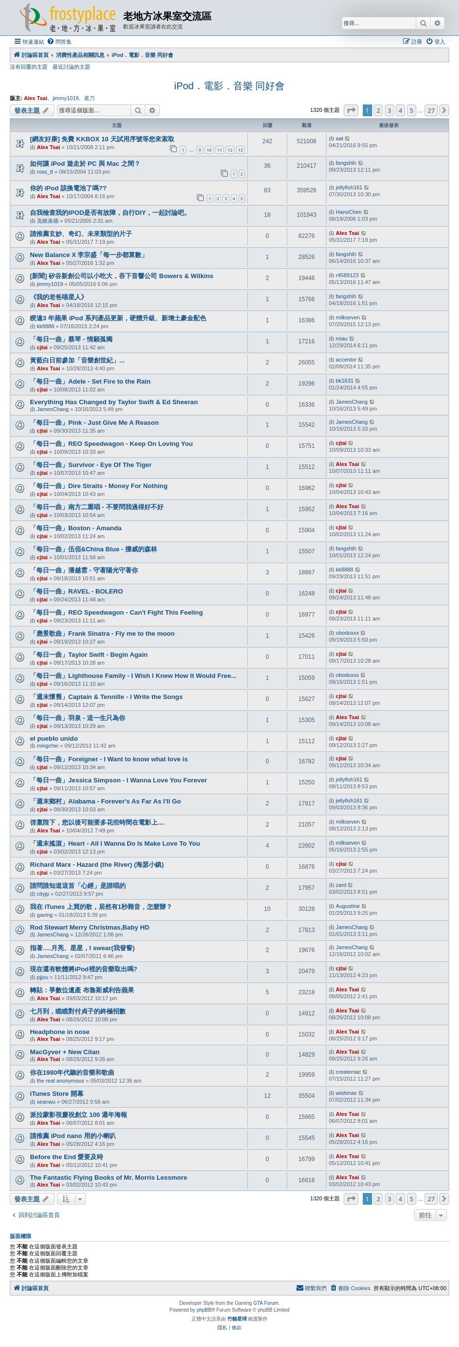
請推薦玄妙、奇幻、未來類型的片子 (81, 233)
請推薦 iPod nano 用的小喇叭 (73, 1136)
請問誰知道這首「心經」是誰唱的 (78, 885)
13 (240, 150)
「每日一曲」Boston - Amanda (76, 528)
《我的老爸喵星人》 (58, 297)
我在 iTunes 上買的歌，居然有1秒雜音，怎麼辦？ (101, 906)
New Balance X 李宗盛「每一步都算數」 (89, 255)
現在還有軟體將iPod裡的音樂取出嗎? (83, 969)
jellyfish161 (349, 187)
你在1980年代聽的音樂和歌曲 (72, 1072)
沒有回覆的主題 (29, 67)
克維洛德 (47, 221)
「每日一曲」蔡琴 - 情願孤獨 (71, 339)
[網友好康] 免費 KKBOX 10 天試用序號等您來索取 (102, 139)
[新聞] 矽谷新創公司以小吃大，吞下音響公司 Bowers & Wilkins (122, 276)
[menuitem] (59, 42)
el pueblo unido (54, 738)
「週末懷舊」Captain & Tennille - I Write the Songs (106, 696)
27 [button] (431, 110)
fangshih (346, 163)
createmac (348, 1072)
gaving (45, 915)
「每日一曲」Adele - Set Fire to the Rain (90, 381)
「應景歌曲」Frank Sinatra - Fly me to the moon (102, 633)
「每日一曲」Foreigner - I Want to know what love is (109, 759)
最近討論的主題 (71, 67)
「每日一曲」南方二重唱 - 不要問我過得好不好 (96, 507)
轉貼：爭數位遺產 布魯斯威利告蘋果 (82, 990)
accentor (346, 360)
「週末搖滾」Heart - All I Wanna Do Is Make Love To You (115, 843)
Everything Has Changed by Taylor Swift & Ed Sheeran (114, 402)
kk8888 (45, 326)
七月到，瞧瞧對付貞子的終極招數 (78, 1011)
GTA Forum (265, 1303)
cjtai (42, 347)
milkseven (348, 317)
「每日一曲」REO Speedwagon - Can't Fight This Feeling (116, 612)
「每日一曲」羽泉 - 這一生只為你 (77, 718)
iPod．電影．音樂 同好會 (229, 85)
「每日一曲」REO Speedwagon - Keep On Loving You (111, 443)
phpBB (204, 1310)
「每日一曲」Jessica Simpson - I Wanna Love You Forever (118, 780)
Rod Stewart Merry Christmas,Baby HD (89, 927)
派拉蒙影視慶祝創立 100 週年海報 (78, 1114)
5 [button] (411, 110)
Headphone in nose (60, 1032)
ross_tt (45, 172)
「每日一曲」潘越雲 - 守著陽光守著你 (84, 570)
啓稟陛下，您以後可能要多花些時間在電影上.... (97, 822)
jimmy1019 (66, 98)
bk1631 (344, 381)
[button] (351, 110)
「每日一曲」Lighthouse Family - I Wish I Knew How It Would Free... (133, 675)
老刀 (89, 98)
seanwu (46, 1102)
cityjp (43, 894)
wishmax (346, 1093)
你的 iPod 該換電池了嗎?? (68, 188)
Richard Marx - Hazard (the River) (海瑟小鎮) (97, 864)
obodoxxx (347, 633)
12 (229, 150)
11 (219, 150)
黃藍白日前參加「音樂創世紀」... (77, 360)
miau (342, 338)
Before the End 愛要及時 (66, 1157)
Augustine (348, 906)
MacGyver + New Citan (65, 1052)
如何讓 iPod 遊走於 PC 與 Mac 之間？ (85, 163)
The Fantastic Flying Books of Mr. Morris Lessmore (108, 1177)
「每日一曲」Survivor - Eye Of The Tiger (91, 464)
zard (341, 885)
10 (209, 150)
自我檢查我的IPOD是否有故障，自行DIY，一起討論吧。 (110, 212)
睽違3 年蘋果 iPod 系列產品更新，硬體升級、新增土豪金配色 (118, 318)
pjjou (42, 977)
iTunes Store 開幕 (56, 1093)
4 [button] (400, 110)
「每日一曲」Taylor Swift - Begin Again (89, 654)
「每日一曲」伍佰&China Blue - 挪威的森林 (93, 549)
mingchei (47, 746)
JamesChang (53, 409)
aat (339, 138)
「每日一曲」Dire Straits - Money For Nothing (98, 486)
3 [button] (389, 110)
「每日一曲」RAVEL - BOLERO (76, 591)
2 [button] (378, 110)
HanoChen (349, 212)
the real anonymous (60, 1081)
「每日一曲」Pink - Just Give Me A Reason (94, 422)
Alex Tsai (36, 98)
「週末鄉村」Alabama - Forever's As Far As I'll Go (105, 801)
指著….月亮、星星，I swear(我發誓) (82, 948)
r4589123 (347, 275)
